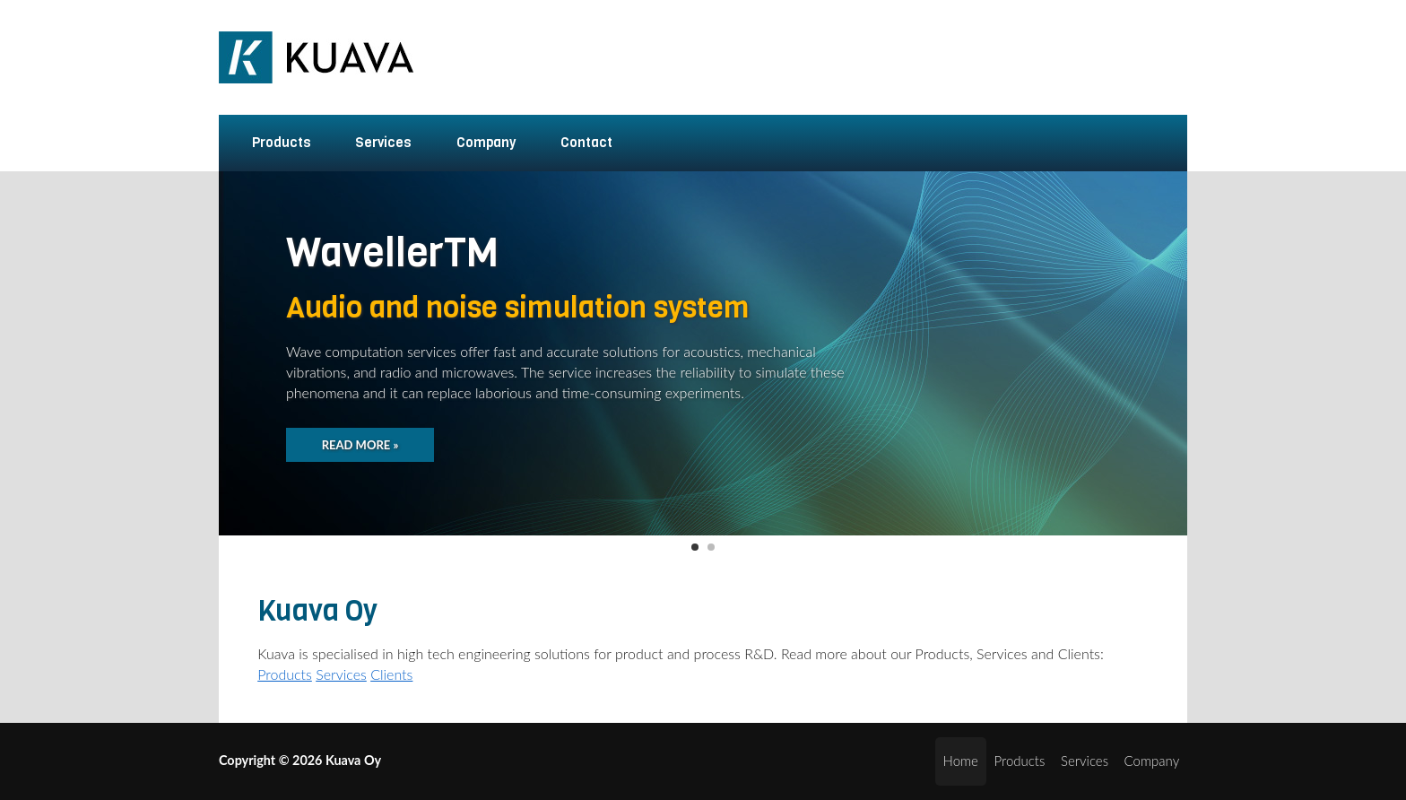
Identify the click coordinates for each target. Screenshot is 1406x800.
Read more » (360, 445)
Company (475, 143)
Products (270, 143)
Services (373, 143)
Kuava (320, 57)
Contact (586, 143)
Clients (391, 674)
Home (960, 760)
